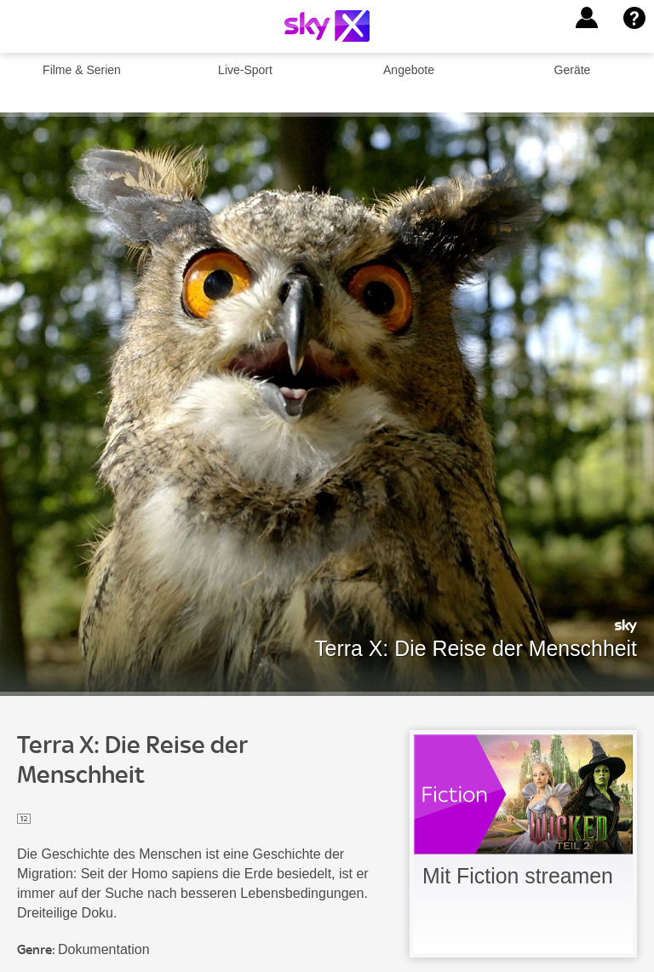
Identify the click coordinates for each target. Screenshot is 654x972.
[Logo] (327, 26)
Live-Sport (245, 70)
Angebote (408, 70)
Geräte (572, 70)
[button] (587, 18)
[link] (523, 844)
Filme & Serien (82, 70)
